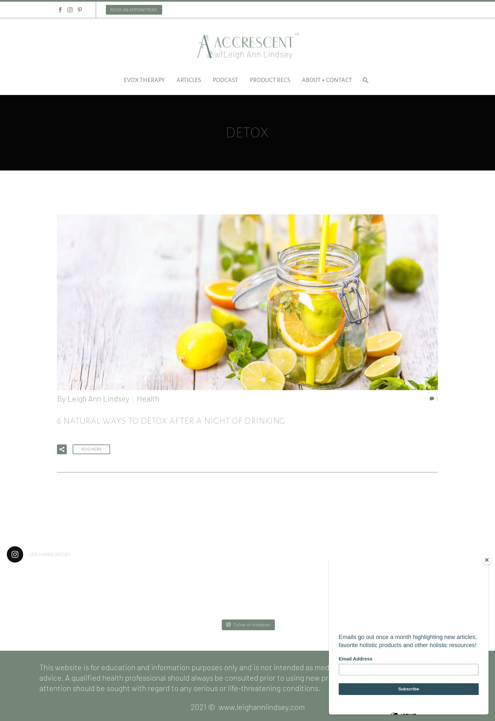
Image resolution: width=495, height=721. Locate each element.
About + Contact (327, 80)
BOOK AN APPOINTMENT (134, 9)
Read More (91, 449)
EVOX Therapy (144, 80)
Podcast (225, 80)
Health (148, 398)
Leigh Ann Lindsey (98, 398)
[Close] (487, 560)
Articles (189, 80)
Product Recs (270, 80)
